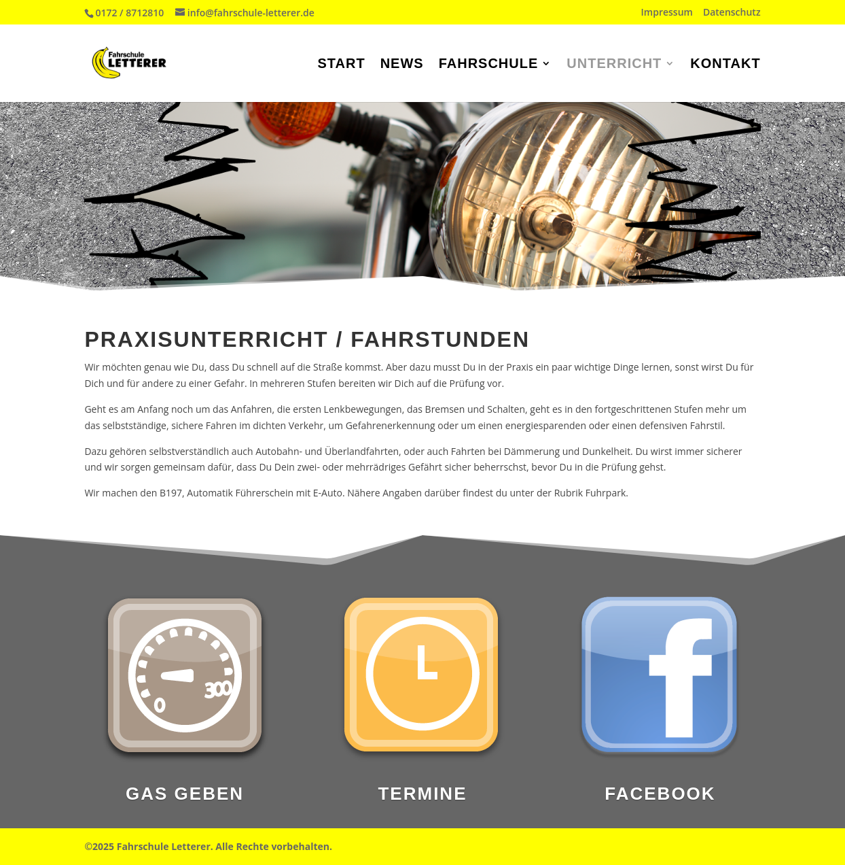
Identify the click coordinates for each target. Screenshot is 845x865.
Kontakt (725, 64)
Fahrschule (489, 64)
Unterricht (614, 64)
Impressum (667, 12)
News (402, 64)
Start (341, 64)
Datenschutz (732, 12)
